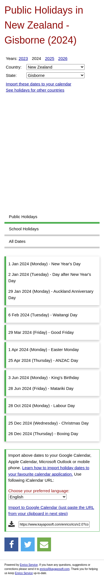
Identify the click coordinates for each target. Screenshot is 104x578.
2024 (36, 58)
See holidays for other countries (35, 90)
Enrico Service (29, 564)
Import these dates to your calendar (38, 84)
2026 (62, 58)
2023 (23, 58)
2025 (49, 58)
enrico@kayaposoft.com (54, 569)
